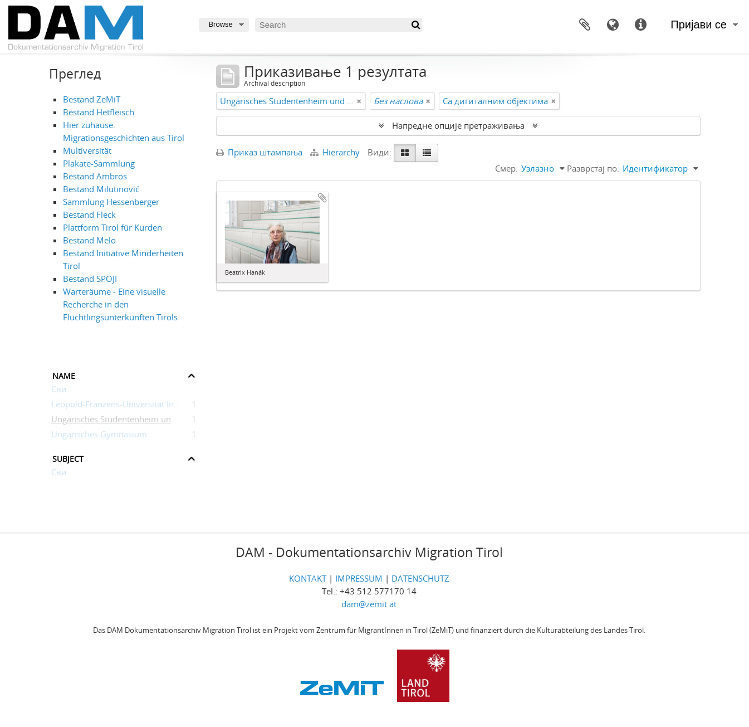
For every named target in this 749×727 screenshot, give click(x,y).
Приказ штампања (259, 152)
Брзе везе (640, 25)
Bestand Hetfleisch (98, 112)
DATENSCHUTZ (420, 578)
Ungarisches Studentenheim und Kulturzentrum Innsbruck (162, 421)
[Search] (338, 25)
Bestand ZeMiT (91, 99)
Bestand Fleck (89, 214)
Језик (612, 25)
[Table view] (426, 153)
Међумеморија (585, 25)
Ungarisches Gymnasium (99, 436)
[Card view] (405, 153)
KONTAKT (307, 578)
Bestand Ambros (95, 176)
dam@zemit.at (368, 603)
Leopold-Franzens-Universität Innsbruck (127, 406)
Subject (68, 457)
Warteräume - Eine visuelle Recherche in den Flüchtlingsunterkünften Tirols (120, 304)
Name (63, 374)
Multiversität (87, 150)
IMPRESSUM (359, 578)
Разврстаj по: (593, 168)
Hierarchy (336, 152)
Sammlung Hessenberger (111, 201)
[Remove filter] (359, 101)
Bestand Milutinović (101, 188)
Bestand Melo (89, 240)
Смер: (506, 168)
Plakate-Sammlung (99, 163)
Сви (59, 391)
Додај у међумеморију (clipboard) (322, 197)
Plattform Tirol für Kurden (112, 227)
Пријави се (698, 24)
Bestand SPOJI (90, 278)
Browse (220, 24)
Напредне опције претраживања (458, 125)
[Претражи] (415, 25)
